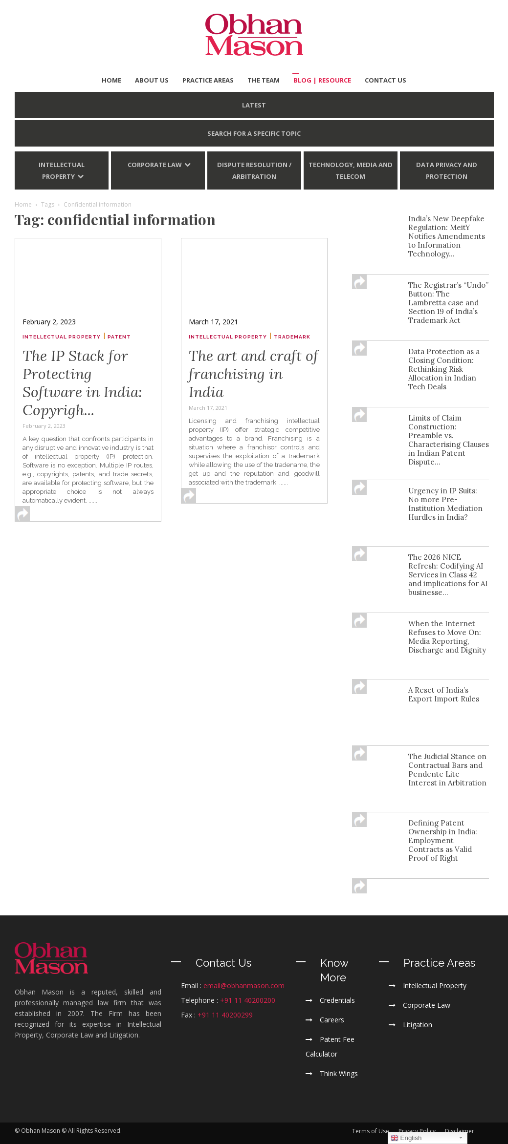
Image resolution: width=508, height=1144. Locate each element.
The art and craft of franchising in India (253, 373)
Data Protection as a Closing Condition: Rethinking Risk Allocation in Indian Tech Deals (444, 369)
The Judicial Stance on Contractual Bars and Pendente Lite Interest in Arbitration (447, 769)
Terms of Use (370, 1131)
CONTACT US (385, 80)
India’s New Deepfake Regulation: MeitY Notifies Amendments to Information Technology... (446, 236)
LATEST (254, 105)
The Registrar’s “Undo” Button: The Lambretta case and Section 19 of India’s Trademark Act (448, 302)
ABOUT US (152, 80)
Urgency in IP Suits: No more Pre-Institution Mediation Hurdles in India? (445, 504)
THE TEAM (263, 80)
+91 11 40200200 (247, 1000)
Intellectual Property (62, 170)
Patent (119, 336)
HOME (111, 80)
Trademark (292, 336)
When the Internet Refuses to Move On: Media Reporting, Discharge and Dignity (447, 637)
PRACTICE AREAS (208, 80)
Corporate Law (155, 164)
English (406, 1138)
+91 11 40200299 (225, 1014)
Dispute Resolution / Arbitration (254, 170)
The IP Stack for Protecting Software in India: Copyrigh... (82, 382)
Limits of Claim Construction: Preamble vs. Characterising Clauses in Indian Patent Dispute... (448, 439)
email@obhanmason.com (244, 985)
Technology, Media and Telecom (351, 170)
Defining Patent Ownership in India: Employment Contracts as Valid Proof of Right (442, 840)
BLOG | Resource (322, 80)
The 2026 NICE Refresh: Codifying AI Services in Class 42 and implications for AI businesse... (447, 574)
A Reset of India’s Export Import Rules (443, 694)
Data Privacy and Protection (446, 170)
